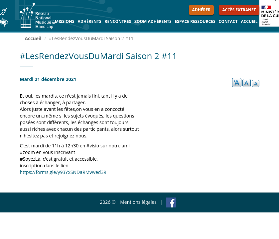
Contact (228, 21)
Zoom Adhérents (153, 21)
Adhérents (89, 21)
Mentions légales (138, 202)
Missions (64, 21)
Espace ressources (195, 21)
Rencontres (118, 21)
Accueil (249, 21)
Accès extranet (239, 10)
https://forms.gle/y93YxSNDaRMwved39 (63, 172)
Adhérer (201, 10)
